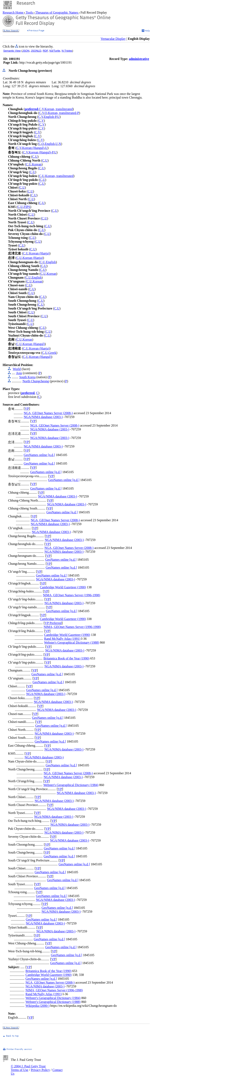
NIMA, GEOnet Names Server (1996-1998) (71, 595)
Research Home (13, 12)
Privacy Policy (40, 1070)
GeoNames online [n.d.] (39, 455)
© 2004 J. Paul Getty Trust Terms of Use (28, 1068)
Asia (19, 373)
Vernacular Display (113, 38)
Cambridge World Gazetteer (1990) (63, 587)
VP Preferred (53, 623)
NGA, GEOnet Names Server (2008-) (48, 413)
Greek (52, 352)
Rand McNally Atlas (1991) (62, 638)
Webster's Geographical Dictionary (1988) (71, 642)
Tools (29, 12)
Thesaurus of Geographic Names (57, 12)
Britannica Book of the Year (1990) (67, 658)
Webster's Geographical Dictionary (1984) (70, 785)
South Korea (27, 377)
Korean (37, 164)
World (17, 369)
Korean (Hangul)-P (41, 152)
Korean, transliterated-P (63, 113)
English (50, 144)
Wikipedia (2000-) (37, 1005)
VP (27, 408)
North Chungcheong (35, 381)
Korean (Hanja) (39, 253)
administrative (139, 59)
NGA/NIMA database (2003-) (43, 417)
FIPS (27, 207)
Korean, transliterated (59, 109)
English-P (50, 116)
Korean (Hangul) (33, 148)
